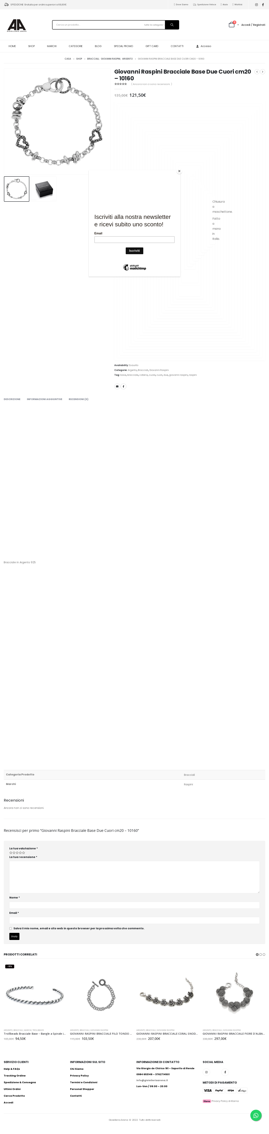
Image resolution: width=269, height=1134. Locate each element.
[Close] (179, 171)
